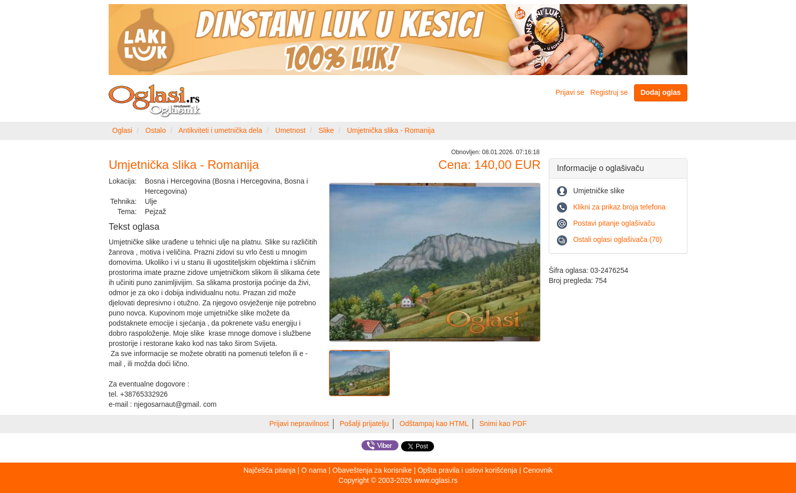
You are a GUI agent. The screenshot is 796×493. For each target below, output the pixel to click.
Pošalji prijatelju (364, 423)
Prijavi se (569, 92)
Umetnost (290, 130)
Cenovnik (537, 470)
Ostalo (155, 130)
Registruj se (609, 92)
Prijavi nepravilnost (299, 423)
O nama (314, 470)
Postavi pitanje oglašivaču (614, 223)
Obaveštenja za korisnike (372, 470)
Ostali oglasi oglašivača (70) (617, 239)
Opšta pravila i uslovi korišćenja (467, 470)
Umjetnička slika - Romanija (391, 130)
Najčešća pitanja (269, 470)
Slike (326, 130)
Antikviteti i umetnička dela (220, 130)
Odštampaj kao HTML (434, 423)
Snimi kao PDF (502, 423)
